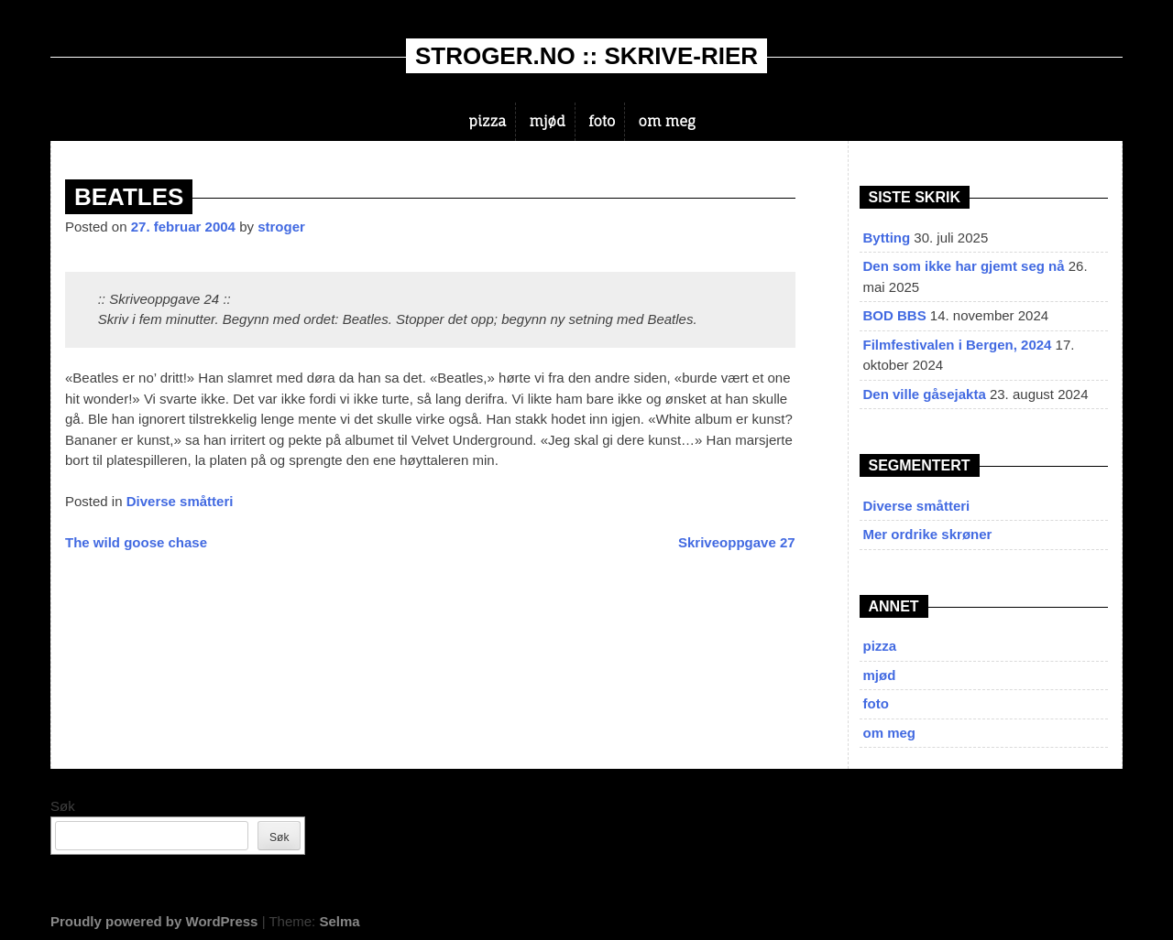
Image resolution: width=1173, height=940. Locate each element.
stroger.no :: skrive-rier (586, 56)
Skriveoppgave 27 (736, 542)
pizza (487, 121)
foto (601, 121)
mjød (547, 121)
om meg (667, 121)
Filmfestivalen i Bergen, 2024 (957, 344)
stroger (281, 226)
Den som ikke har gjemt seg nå (964, 266)
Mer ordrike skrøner (927, 534)
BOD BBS (894, 315)
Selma (339, 921)
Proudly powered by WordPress (154, 921)
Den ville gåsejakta (924, 394)
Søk (62, 806)
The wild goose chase (136, 542)
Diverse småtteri (180, 501)
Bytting (887, 237)
